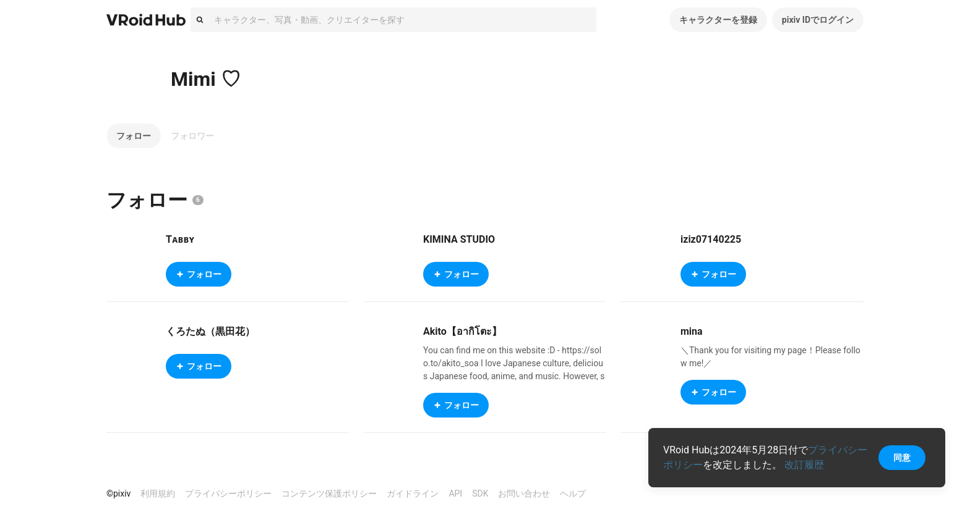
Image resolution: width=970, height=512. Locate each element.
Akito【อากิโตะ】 (462, 331)
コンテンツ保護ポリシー (329, 493)
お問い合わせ (524, 493)
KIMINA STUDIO (459, 239)
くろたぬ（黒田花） (210, 331)
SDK (480, 493)
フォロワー (192, 136)
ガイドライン (413, 493)
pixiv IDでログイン (818, 20)
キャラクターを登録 (718, 20)
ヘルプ (573, 493)
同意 (902, 458)
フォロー (133, 136)
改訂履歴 (804, 465)
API (455, 493)
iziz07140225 (710, 239)
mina (691, 331)
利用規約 (157, 493)
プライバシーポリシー (228, 493)
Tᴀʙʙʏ (180, 239)
